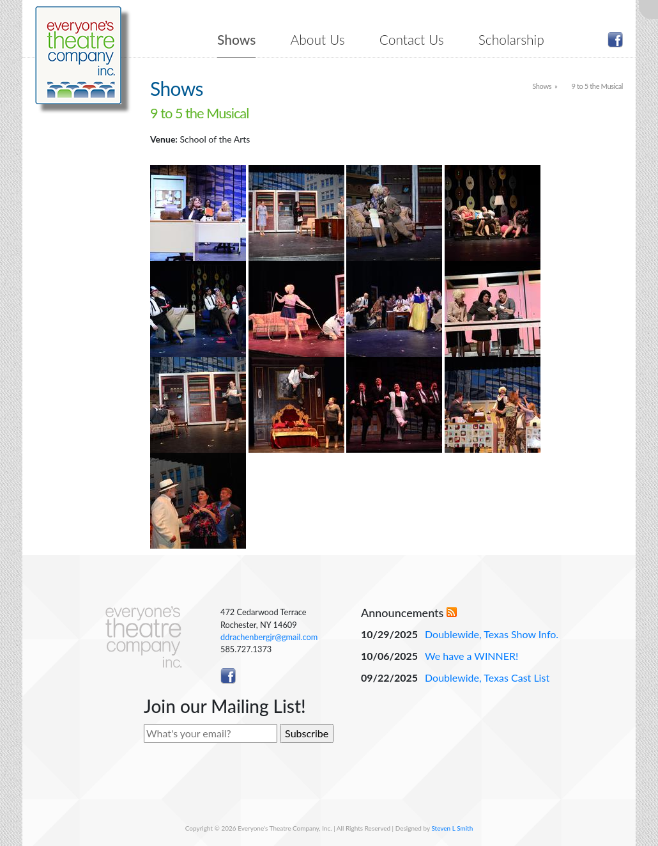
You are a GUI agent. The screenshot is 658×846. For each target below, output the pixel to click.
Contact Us (411, 39)
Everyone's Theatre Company (78, 55)
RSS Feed (452, 612)
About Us (318, 39)
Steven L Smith (452, 828)
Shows (236, 39)
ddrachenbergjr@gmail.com (269, 637)
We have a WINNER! (471, 656)
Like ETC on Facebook (615, 39)
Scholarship (511, 39)
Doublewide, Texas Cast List (487, 677)
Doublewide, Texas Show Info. (491, 634)
